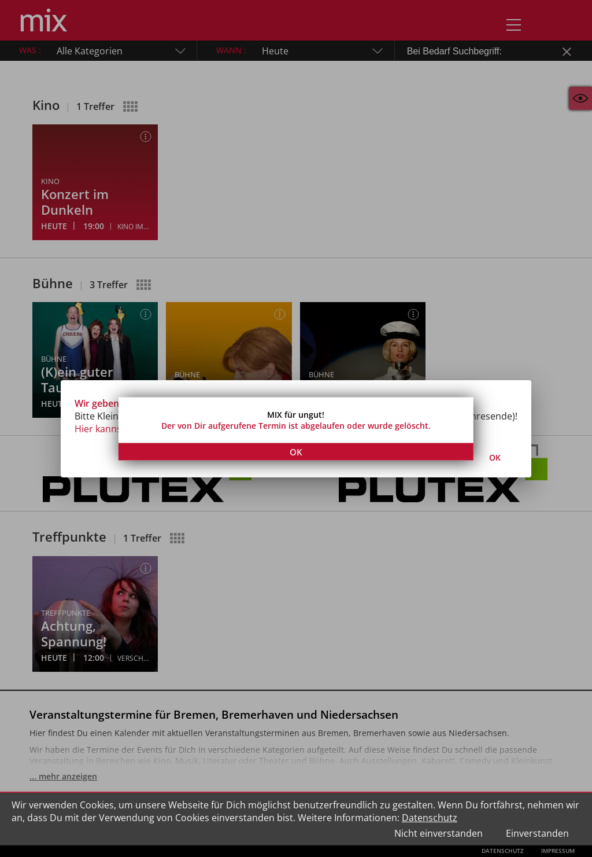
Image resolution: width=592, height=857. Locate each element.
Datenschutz (429, 817)
